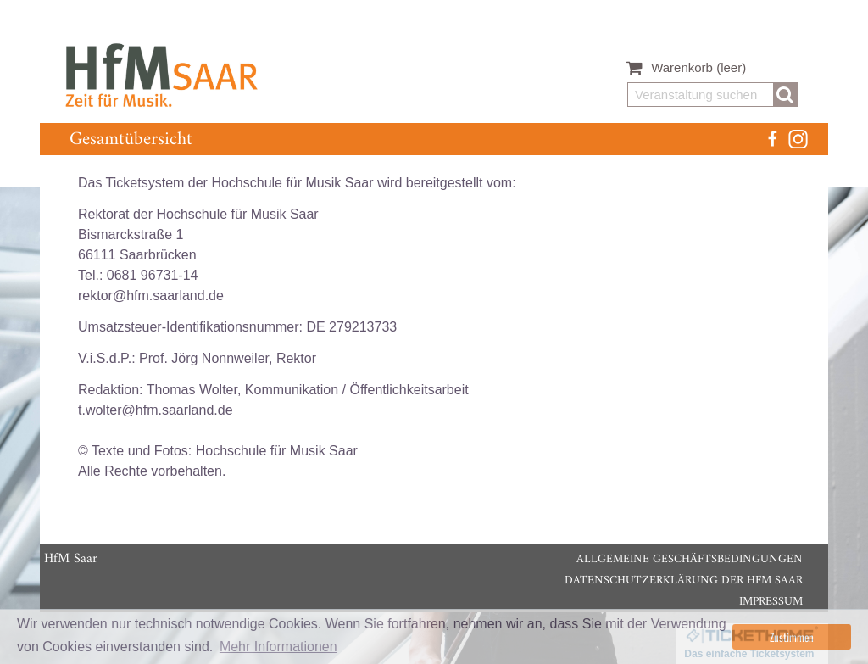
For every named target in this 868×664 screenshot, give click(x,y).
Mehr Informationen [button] (278, 646)
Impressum (771, 601)
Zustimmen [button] (792, 636)
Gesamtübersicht (131, 139)
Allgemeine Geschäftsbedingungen (689, 559)
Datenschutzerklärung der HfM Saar (684, 580)
